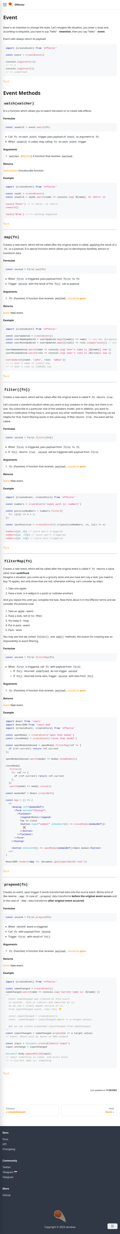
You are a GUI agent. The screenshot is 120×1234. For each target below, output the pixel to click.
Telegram (7, 1177)
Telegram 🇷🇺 (9, 1172)
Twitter (6, 1167)
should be (77, 298)
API (4, 1144)
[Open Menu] (113, 1226)
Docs (5, 1139)
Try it (6, 81)
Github (6, 1195)
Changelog (8, 1149)
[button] (4, 4)
